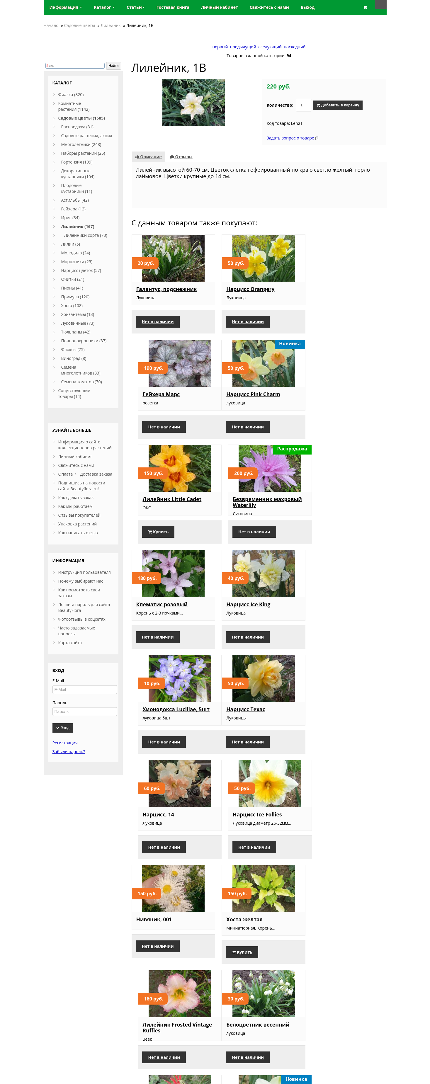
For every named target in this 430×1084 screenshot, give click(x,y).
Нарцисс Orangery (247, 288)
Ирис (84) (70, 217)
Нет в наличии (158, 321)
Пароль (59, 702)
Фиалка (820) (71, 94)
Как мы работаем (75, 506)
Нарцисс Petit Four (335, 825)
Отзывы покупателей (79, 515)
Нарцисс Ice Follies (334, 609)
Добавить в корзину (338, 105)
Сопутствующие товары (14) (74, 393)
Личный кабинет (75, 456)
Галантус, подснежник (166, 288)
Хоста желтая (241, 714)
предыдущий (243, 47)
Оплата (65, 474)
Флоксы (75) (73, 349)
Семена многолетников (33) (81, 370)
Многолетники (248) (81, 144)
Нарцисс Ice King (245, 504)
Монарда (235, 825)
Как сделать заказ (76, 497)
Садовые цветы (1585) (81, 118)
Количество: (280, 105)
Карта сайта (70, 642)
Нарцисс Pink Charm (163, 393)
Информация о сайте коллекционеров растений (85, 444)
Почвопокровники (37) (84, 340)
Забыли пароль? (68, 751)
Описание (148, 156)
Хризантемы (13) (77, 314)
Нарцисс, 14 (239, 609)
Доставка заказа (96, 474)
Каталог (104, 7)
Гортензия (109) (77, 162)
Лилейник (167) (77, 226)
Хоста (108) (72, 305)
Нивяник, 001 (154, 714)
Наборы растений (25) (83, 153)
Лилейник (111, 25)
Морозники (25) (77, 261)
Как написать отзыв (78, 532)
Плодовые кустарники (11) (76, 188)
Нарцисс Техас (155, 609)
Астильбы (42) (75, 200)
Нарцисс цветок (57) (81, 270)
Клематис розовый (162, 504)
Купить (239, 432)
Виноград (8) (73, 358)
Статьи (136, 7)
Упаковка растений (77, 524)
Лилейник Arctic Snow (253, 930)
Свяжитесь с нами (76, 465)
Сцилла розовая (158, 930)
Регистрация (65, 743)
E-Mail (58, 680)
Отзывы (181, 156)
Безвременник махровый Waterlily (345, 396)
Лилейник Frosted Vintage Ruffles (345, 717)
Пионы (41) (72, 288)
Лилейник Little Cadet (252, 393)
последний (294, 47)
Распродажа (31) (77, 127)
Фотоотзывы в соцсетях (82, 619)
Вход (62, 728)
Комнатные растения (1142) (74, 106)
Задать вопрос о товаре (290, 138)
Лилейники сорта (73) (85, 235)
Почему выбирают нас (80, 581)
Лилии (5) (70, 244)
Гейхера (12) (73, 209)
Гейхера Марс (329, 288)
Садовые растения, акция (86, 135)
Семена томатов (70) (81, 381)
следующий (270, 47)
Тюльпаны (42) (76, 332)
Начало (51, 25)
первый (220, 47)
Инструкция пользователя (84, 572)
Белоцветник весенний (167, 825)
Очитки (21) (72, 279)
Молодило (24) (75, 253)
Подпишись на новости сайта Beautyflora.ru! (81, 485)
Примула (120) (75, 296)
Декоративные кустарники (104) (78, 173)
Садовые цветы (79, 25)
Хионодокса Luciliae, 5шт (343, 504)
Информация (66, 7)
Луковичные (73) (77, 323)
